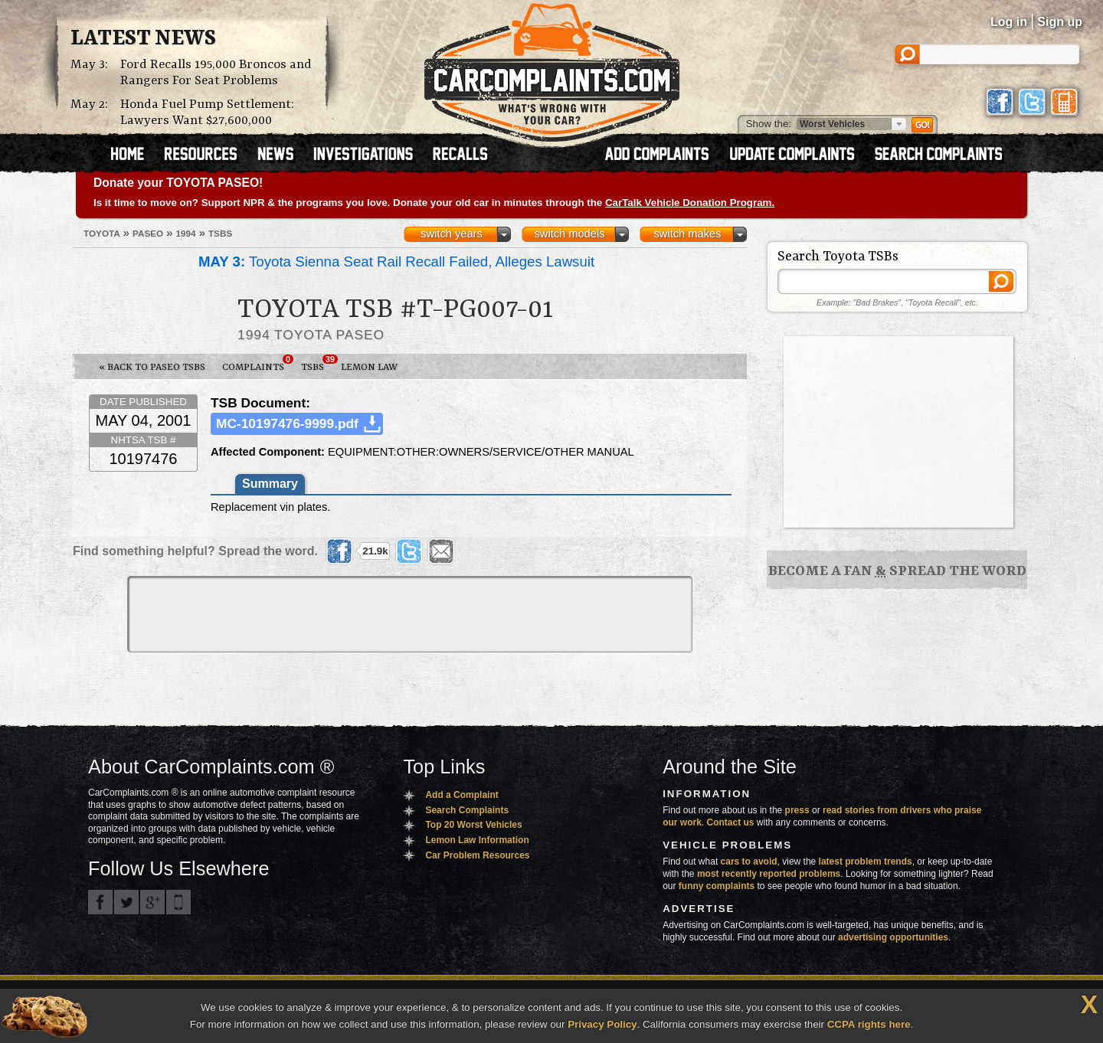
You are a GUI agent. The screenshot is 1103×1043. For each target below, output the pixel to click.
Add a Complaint (461, 795)
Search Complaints (467, 810)
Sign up (1059, 21)
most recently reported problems (768, 873)
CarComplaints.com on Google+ (152, 902)
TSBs (316, 364)
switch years (452, 233)
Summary (270, 483)
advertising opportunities (893, 937)
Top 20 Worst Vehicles (473, 824)
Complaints (257, 364)
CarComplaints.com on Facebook (100, 902)
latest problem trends (865, 861)
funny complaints (716, 886)
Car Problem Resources (477, 855)
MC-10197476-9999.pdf (287, 423)
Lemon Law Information (477, 840)
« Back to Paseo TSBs (152, 367)
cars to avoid (749, 861)
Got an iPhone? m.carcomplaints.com (178, 902)
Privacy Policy (602, 1024)
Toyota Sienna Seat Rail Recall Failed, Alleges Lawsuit (396, 261)
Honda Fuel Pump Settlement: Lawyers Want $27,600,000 (207, 112)
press (797, 810)
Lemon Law (369, 367)
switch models (569, 233)
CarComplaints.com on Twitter (126, 902)
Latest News (143, 39)
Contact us (730, 822)
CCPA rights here (869, 1024)
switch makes (688, 233)
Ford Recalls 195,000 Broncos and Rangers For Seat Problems (216, 72)
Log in (1008, 21)
